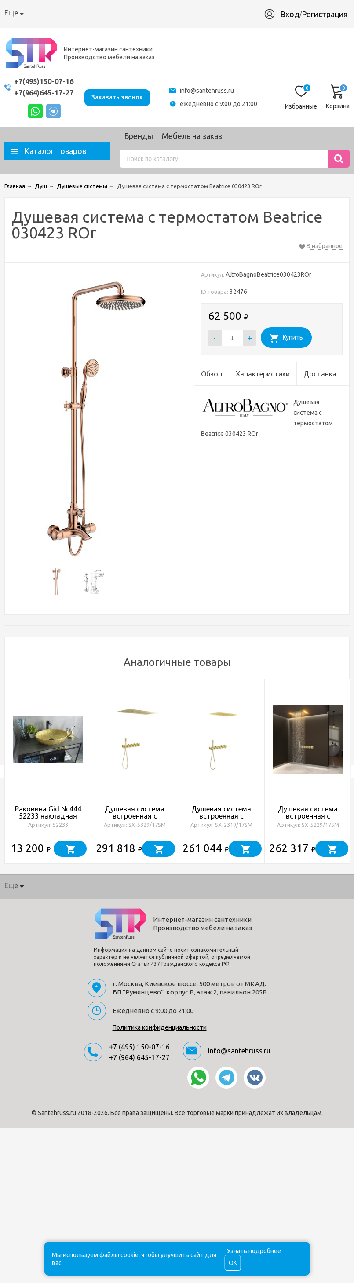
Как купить (71, 13)
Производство (204, 13)
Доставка (114, 13)
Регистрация (329, 14)
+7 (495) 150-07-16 (139, 1047)
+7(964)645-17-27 (46, 92)
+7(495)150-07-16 (46, 81)
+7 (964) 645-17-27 (139, 1057)
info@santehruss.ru (209, 90)
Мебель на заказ (192, 136)
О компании (24, 13)
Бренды (138, 136)
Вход (294, 14)
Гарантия (155, 13)
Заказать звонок (122, 96)
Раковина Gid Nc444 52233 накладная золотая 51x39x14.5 (48, 816)
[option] (48, 771)
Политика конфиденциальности (160, 1027)
